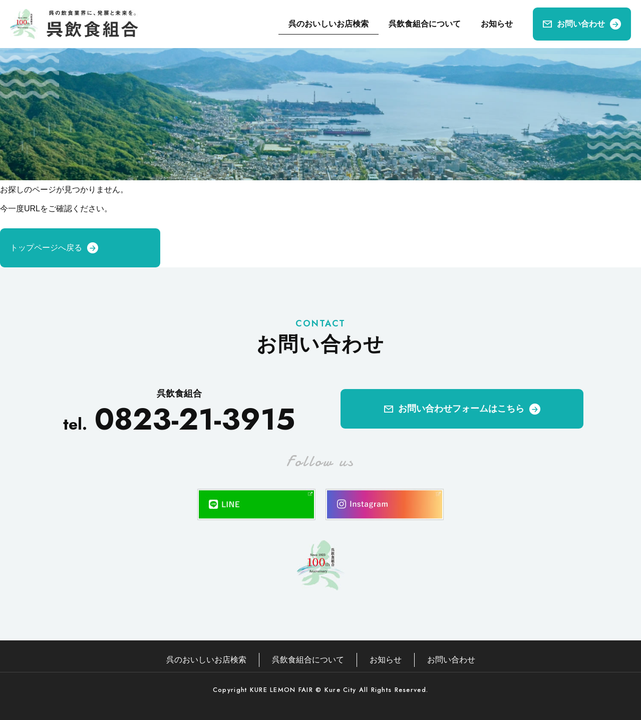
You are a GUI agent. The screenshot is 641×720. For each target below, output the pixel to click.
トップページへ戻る (46, 247)
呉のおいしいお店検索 (328, 24)
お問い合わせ (581, 24)
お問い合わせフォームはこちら (461, 409)
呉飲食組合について (425, 24)
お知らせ (497, 24)
